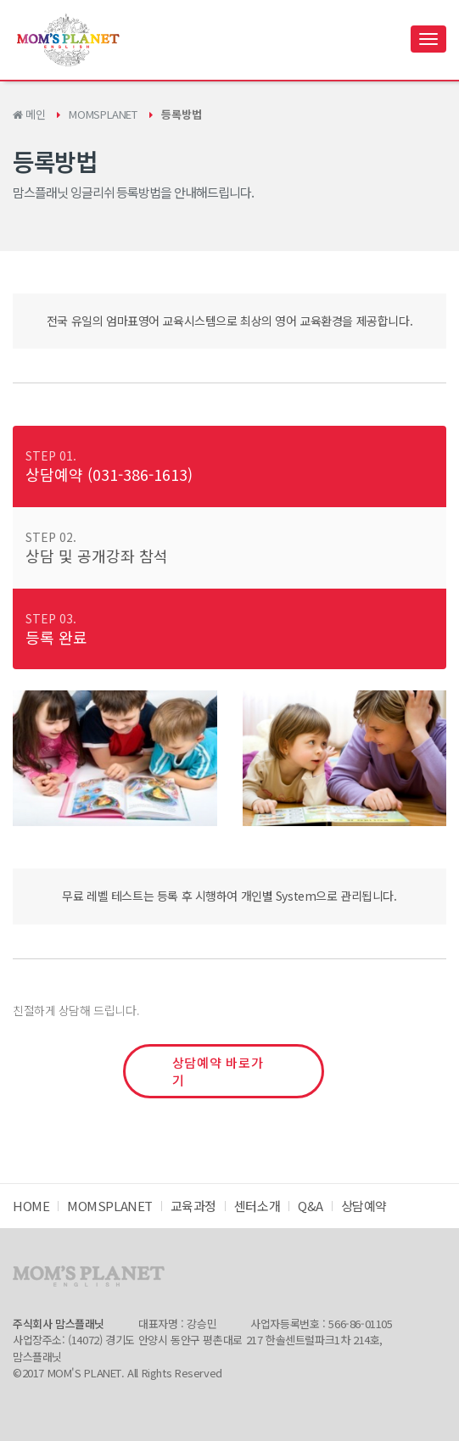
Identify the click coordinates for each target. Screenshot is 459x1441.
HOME (31, 1206)
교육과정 (193, 1206)
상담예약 (364, 1206)
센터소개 (257, 1206)
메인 (29, 114)
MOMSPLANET (103, 114)
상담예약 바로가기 (218, 1071)
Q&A (310, 1206)
